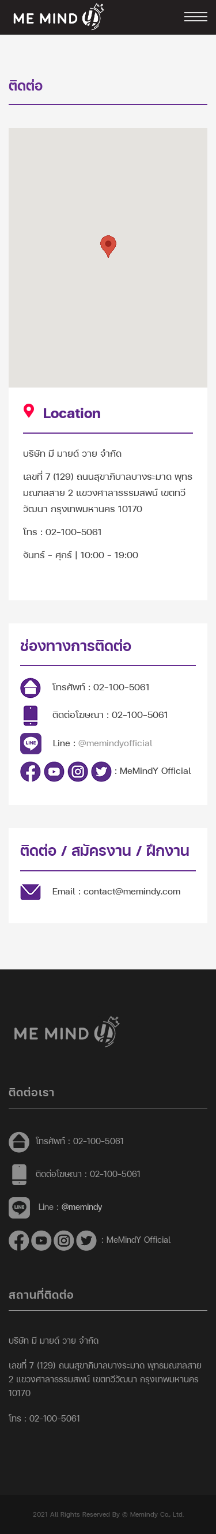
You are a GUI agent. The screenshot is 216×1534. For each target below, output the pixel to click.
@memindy (82, 1206)
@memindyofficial (115, 742)
